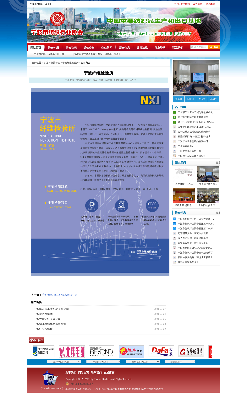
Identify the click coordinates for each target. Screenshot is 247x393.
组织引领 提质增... (184, 205)
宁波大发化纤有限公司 (47, 319)
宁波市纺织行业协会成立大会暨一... (196, 219)
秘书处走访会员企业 (188, 262)
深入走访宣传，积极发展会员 (193, 238)
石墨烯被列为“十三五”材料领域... (195, 136)
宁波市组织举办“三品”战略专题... (195, 247)
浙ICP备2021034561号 (82, 384)
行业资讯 (160, 47)
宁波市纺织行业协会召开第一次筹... (196, 223)
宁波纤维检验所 (70, 62)
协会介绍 (53, 47)
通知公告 (89, 47)
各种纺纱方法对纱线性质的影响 (194, 131)
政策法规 (142, 47)
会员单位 (55, 62)
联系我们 (177, 47)
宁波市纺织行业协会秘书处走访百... (196, 252)
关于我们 (70, 372)
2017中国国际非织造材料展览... (194, 117)
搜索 (214, 47)
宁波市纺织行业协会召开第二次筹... (196, 228)
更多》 (219, 162)
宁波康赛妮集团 (43, 314)
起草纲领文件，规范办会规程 (193, 233)
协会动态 (71, 47)
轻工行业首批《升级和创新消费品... (196, 122)
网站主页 (83, 372)
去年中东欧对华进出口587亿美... (194, 127)
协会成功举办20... (208, 184)
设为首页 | (198, 4)
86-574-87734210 (182, 4)
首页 (45, 62)
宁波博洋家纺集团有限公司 (50, 324)
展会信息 (124, 47)
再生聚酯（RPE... (184, 184)
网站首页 (35, 47)
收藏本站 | (211, 4)
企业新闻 (106, 47)
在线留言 (109, 372)
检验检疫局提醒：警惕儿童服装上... (196, 257)
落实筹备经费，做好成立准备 (193, 243)
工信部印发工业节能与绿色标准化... (196, 112)
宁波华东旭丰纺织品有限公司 (60, 294)
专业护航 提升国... (207, 205)
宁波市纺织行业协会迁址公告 (50, 54)
